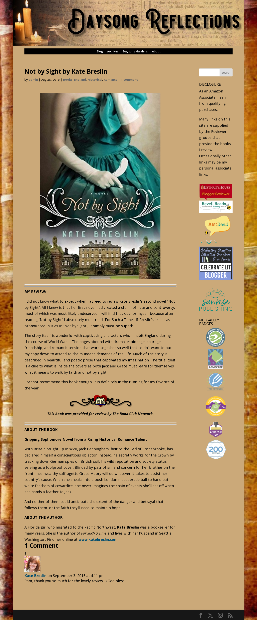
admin (33, 79)
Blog (100, 51)
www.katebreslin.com (98, 539)
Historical (95, 79)
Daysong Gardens (135, 51)
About (156, 51)
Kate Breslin (35, 575)
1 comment (129, 79)
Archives (113, 51)
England (80, 79)
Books (68, 79)
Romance (110, 79)
